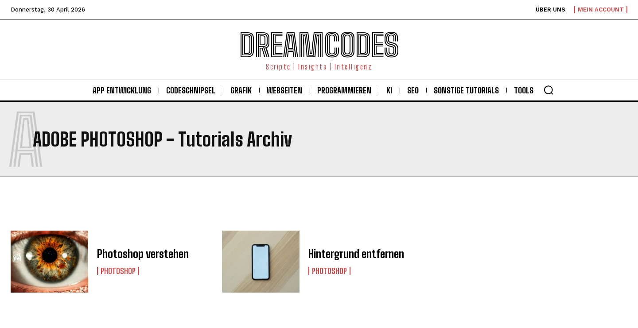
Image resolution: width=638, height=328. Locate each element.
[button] (548, 89)
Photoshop (118, 271)
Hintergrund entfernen (355, 253)
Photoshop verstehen (141, 253)
